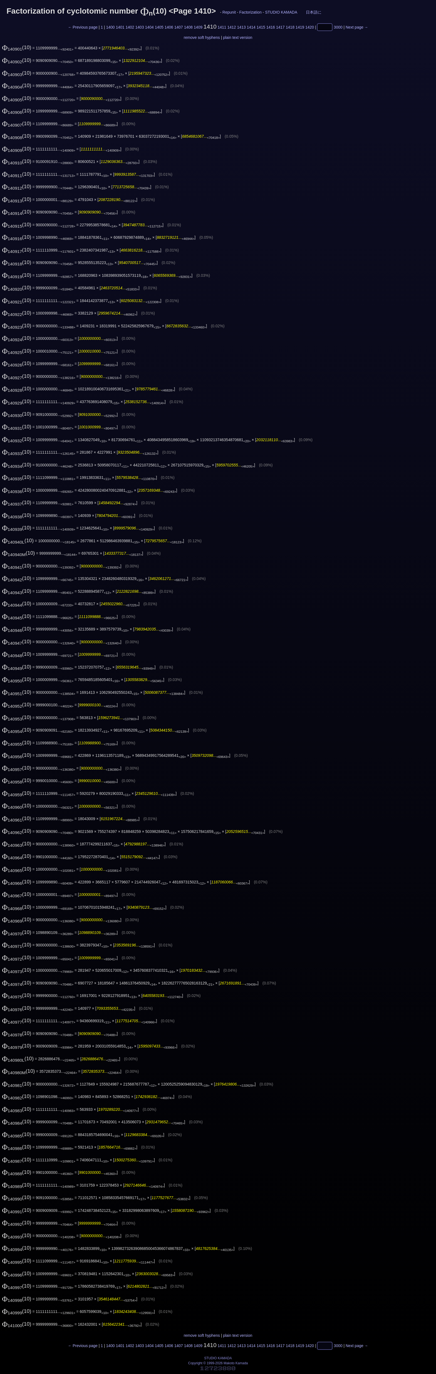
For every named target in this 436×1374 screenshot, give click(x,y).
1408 (188, 27)
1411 (221, 27)
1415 (261, 27)
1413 (241, 27)
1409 (198, 27)
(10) (16, 47)
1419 (300, 27)
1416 (270, 27)
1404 (149, 27)
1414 (251, 27)
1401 (120, 27)
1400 (110, 27)
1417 (280, 27)
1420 (309, 27)
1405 (159, 27)
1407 (178, 27)
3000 (338, 27)
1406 (169, 27)
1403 (139, 27)
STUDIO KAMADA (281, 12)
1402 (129, 27)
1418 (290, 27)
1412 (231, 27)
